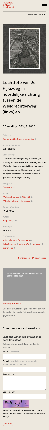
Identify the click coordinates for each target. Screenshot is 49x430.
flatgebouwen (9, 243)
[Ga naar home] (8, 5)
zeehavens (8, 247)
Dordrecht (7, 187)
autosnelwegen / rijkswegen (16, 240)
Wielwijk (26, 197)
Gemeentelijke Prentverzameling (18, 139)
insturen (8, 425)
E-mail (20, 363)
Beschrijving (8, 373)
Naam (11, 351)
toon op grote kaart (12, 303)
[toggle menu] (44, 5)
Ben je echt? (9, 394)
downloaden (39, 257)
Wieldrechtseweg (11, 197)
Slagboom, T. (9, 220)
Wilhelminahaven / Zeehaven (16, 200)
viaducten (36, 243)
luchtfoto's (24, 243)
